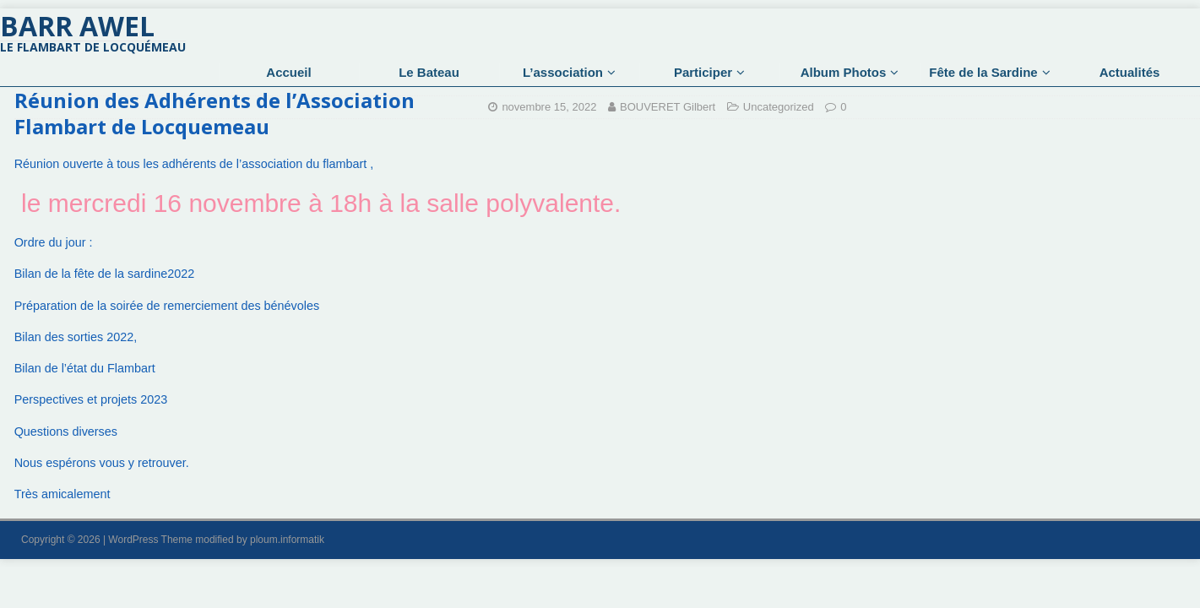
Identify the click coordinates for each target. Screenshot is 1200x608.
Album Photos (844, 72)
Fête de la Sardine (983, 72)
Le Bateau (429, 72)
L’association (563, 72)
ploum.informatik (287, 540)
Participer (703, 72)
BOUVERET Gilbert (667, 106)
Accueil (288, 72)
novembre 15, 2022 (549, 106)
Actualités (1130, 72)
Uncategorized (778, 106)
